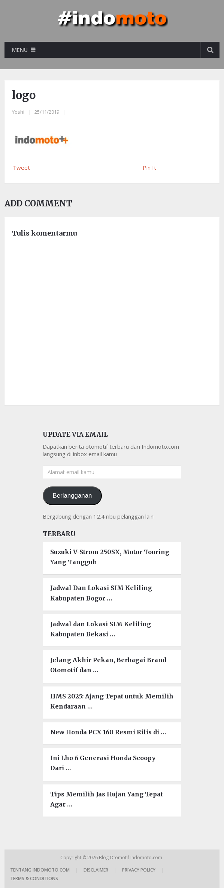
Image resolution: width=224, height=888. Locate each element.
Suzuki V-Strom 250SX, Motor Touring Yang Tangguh (109, 557)
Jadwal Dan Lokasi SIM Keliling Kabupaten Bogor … (101, 593)
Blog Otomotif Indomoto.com (131, 857)
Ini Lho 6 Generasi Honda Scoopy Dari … (102, 763)
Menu (20, 49)
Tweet (21, 167)
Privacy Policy (138, 870)
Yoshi (18, 111)
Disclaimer (96, 870)
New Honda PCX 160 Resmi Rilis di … (108, 732)
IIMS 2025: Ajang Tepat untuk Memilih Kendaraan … (111, 701)
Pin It (149, 167)
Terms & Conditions (34, 878)
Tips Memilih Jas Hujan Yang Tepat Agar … (106, 799)
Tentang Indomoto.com (40, 870)
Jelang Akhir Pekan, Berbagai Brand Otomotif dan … (108, 665)
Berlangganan (72, 495)
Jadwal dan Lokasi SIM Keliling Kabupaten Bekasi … (100, 629)
